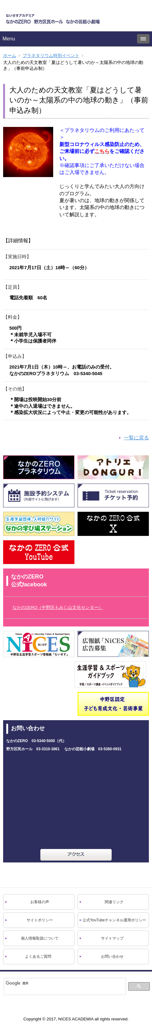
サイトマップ (112, 938)
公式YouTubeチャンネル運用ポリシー (114, 920)
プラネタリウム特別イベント (51, 55)
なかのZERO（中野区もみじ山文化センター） (58, 607)
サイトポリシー (40, 920)
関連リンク (114, 902)
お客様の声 (39, 902)
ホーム (9, 55)
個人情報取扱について (39, 938)
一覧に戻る (136, 437)
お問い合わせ (112, 956)
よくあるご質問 (38, 956)
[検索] (64, 983)
